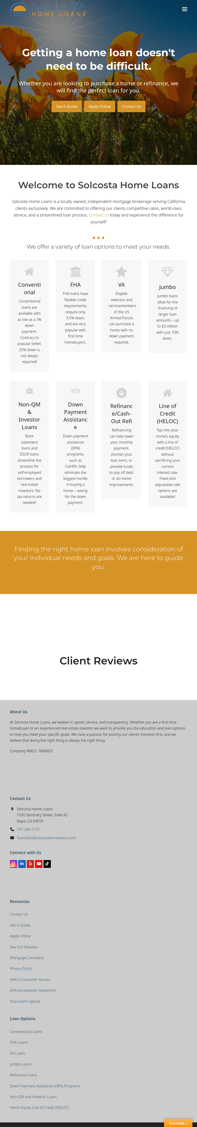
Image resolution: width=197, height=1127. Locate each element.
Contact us (99, 215)
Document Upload (25, 1001)
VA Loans (17, 1053)
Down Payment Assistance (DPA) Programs (45, 1085)
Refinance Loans (23, 1074)
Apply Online (100, 106)
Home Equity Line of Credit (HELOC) (39, 1107)
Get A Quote (66, 106)
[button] (184, 9)
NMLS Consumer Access (30, 979)
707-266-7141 (28, 829)
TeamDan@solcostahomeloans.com (46, 837)
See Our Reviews (23, 946)
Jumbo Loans (20, 1064)
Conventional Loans (26, 1031)
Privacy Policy (21, 968)
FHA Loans (18, 1042)
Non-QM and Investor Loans (33, 1096)
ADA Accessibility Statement (33, 990)
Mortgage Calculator (27, 957)
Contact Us (131, 106)
